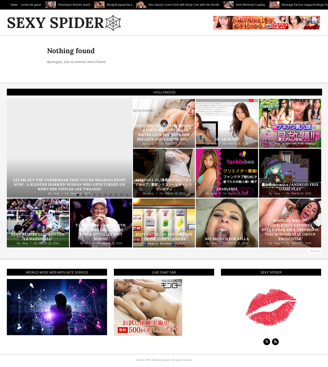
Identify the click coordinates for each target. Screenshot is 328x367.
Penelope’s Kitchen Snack (101, 5)
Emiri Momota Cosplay (277, 5)
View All (315, 251)
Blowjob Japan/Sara (146, 5)
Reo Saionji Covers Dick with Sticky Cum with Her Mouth (211, 5)
